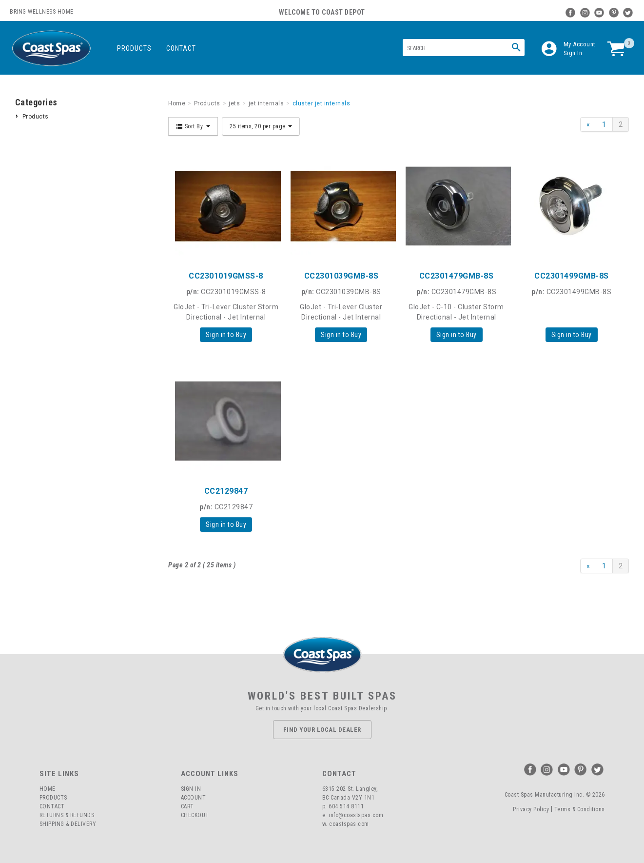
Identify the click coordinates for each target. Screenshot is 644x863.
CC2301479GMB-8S (456, 276)
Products (134, 48)
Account (193, 797)
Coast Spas (51, 48)
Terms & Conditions (579, 809)
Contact (181, 48)
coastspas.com (349, 824)
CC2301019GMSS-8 (226, 276)
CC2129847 (226, 491)
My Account (580, 44)
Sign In (573, 53)
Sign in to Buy (226, 335)
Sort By (193, 126)
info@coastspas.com (356, 815)
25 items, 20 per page (261, 126)
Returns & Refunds (67, 815)
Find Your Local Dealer (322, 729)
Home (47, 788)
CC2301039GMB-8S (341, 276)
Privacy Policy (531, 809)
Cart (187, 806)
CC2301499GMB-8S (571, 276)
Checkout (195, 815)
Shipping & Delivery (68, 824)
